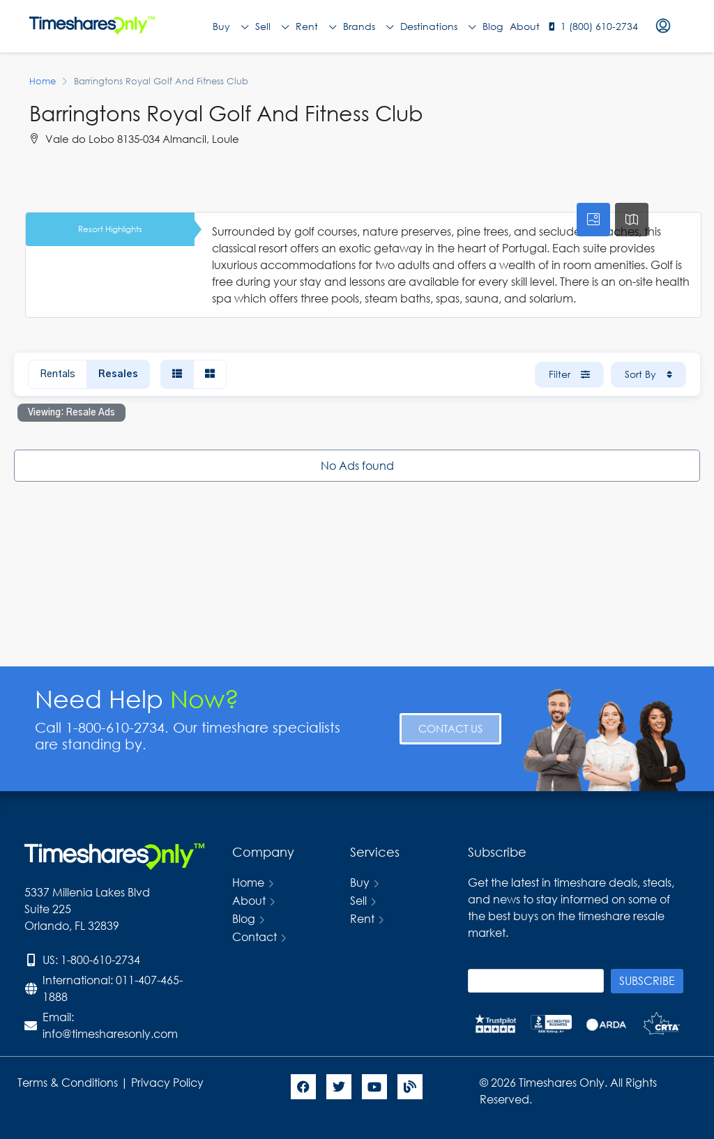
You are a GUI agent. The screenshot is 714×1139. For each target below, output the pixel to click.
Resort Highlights (110, 229)
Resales (118, 374)
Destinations (438, 26)
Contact (254, 936)
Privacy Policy (168, 1082)
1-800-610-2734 (100, 959)
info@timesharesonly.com (110, 1033)
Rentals (57, 374)
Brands (368, 26)
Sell (272, 26)
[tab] (593, 219)
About (525, 26)
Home (248, 882)
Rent (316, 26)
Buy (230, 26)
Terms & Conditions (67, 1082)
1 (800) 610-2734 (599, 26)
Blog (493, 26)
